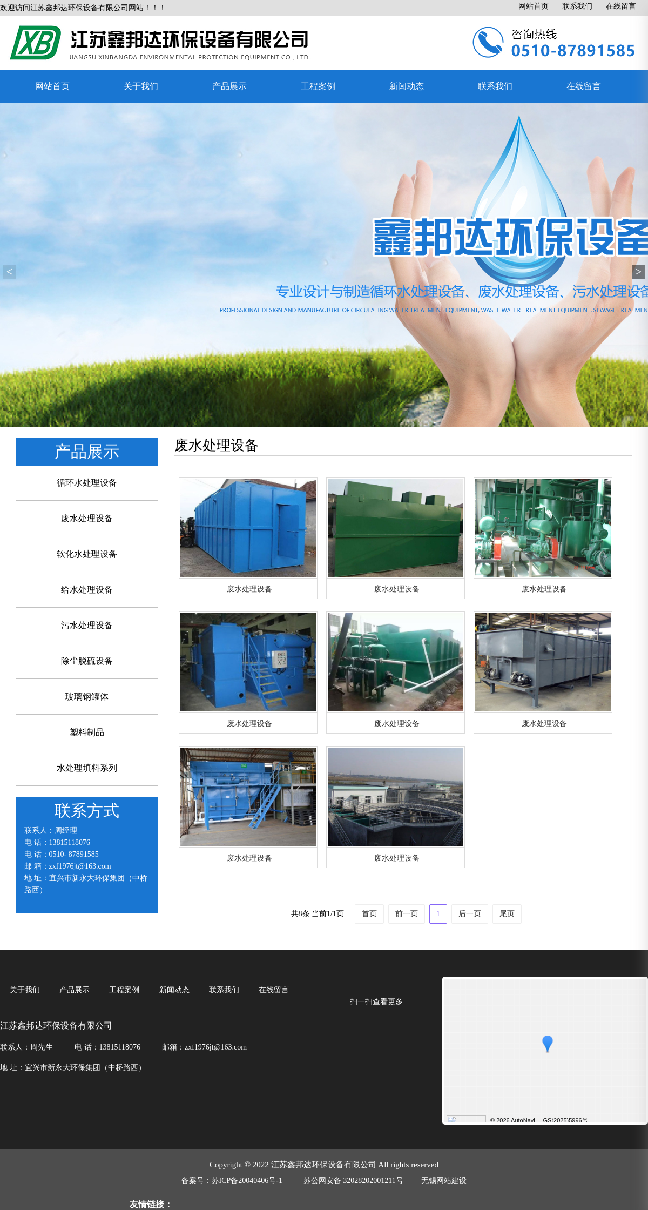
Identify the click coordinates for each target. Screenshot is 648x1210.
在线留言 (621, 6)
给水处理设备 (87, 589)
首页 (369, 914)
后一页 (469, 914)
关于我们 (141, 86)
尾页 (507, 914)
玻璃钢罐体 (87, 696)
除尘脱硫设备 (87, 661)
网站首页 (533, 6)
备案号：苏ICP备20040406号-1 (231, 1181)
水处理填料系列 (87, 767)
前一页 (406, 914)
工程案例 (318, 86)
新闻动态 (406, 86)
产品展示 (229, 86)
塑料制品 (87, 732)
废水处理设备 (87, 518)
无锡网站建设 (444, 1181)
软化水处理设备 (87, 554)
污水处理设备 (87, 625)
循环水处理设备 (87, 482)
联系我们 (577, 6)
